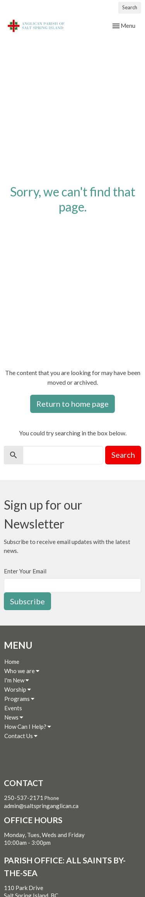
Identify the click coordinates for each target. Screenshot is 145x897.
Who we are (21, 670)
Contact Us (21, 735)
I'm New (16, 680)
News (13, 717)
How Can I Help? (27, 726)
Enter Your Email (25, 571)
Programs (19, 698)
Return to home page (72, 403)
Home (11, 661)
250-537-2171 (23, 797)
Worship (17, 689)
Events (13, 707)
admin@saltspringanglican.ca (41, 805)
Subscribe (27, 601)
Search (129, 7)
